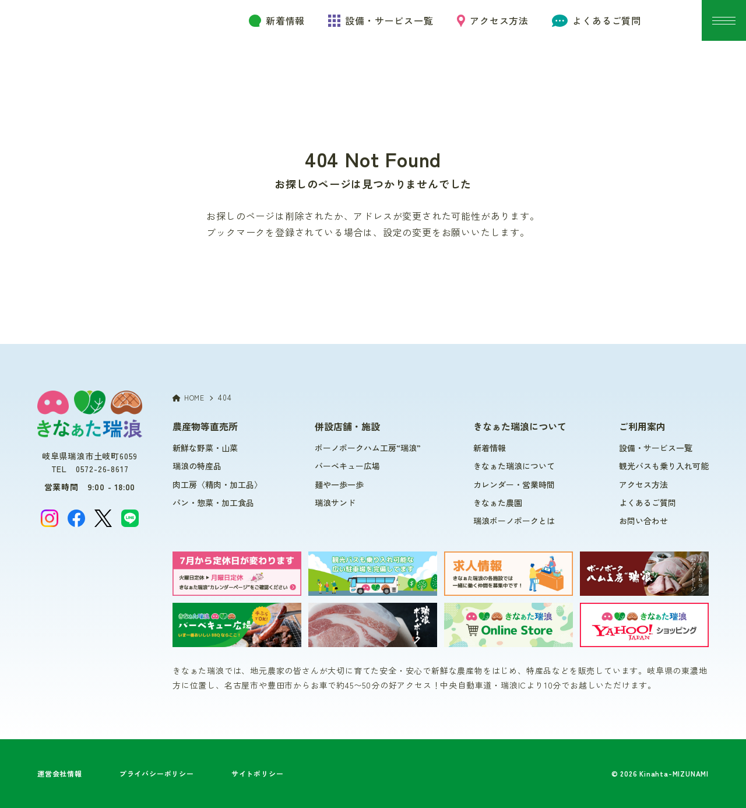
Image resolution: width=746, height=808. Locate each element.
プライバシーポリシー (156, 773)
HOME (189, 397)
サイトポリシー (257, 773)
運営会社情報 (59, 773)
